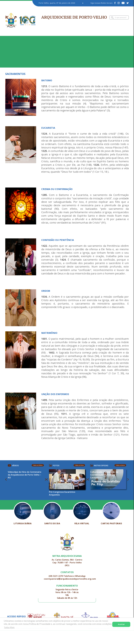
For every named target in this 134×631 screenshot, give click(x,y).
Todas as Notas (120, 465)
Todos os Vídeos (38, 465)
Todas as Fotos (79, 465)
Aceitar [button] (121, 624)
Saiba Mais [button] (9, 627)
